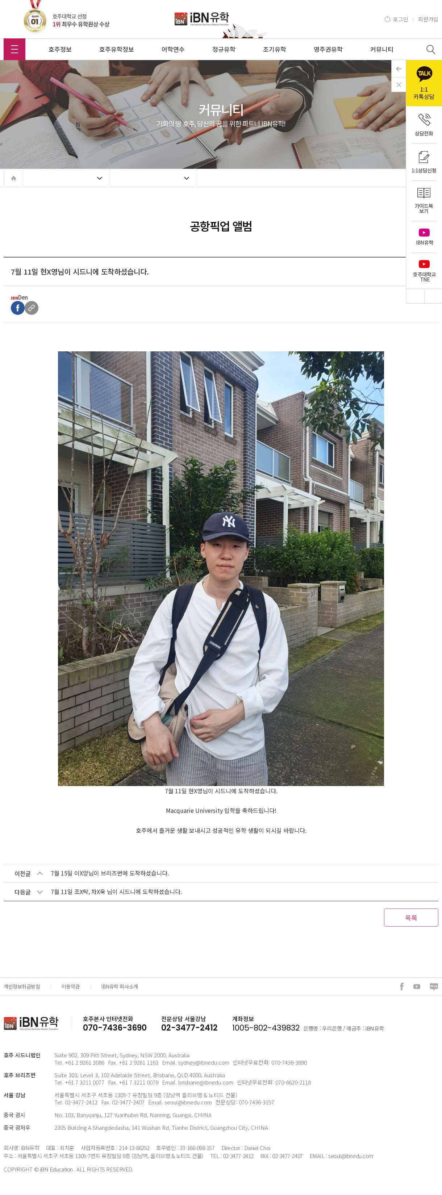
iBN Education (56, 1169)
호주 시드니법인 (22, 1055)
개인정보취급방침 (22, 986)
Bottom (433, 296)
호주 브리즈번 (20, 1075)
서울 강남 (14, 1095)
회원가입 (428, 19)
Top (415, 296)
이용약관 (71, 986)
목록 (411, 917)
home (13, 178)
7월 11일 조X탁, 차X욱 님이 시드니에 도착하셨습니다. (116, 891)
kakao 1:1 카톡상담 (424, 83)
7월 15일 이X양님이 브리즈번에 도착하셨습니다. (110, 873)
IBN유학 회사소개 (119, 986)
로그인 (400, 19)
